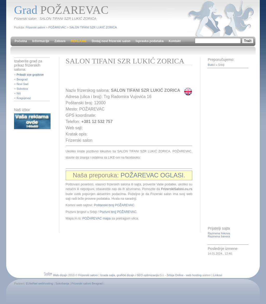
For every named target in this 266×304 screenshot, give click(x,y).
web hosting (194, 275)
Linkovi (217, 275)
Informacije (40, 41)
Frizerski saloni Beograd (87, 283)
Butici (211, 64)
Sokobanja (62, 283)
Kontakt (175, 41)
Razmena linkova (219, 233)
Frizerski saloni (35, 27)
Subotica (22, 88)
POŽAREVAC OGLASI (152, 175)
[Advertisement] (126, 78)
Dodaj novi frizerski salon (111, 41)
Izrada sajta (107, 275)
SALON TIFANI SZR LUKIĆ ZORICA (93, 27)
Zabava (60, 41)
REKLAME (79, 41)
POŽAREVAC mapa (96, 218)
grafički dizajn (125, 275)
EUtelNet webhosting (39, 283)
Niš (19, 93)
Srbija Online (175, 275)
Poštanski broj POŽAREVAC (114, 205)
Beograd (22, 79)
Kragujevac (24, 98)
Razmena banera (219, 236)
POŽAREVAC (57, 27)
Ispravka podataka (149, 41)
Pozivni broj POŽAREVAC (117, 212)
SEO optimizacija (148, 275)
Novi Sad (22, 84)
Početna (21, 41)
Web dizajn (60, 275)
